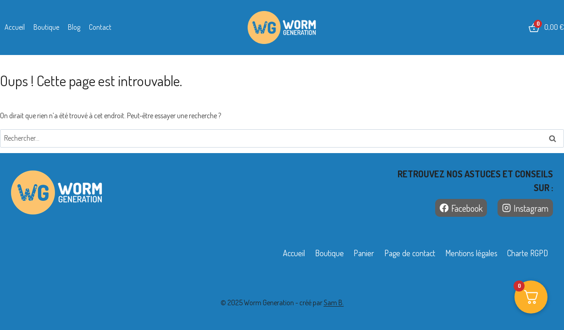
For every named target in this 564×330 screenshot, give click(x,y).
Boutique (46, 27)
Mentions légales (471, 253)
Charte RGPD (527, 253)
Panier (364, 253)
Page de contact (409, 253)
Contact (100, 27)
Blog (74, 27)
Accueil (15, 27)
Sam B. (334, 302)
